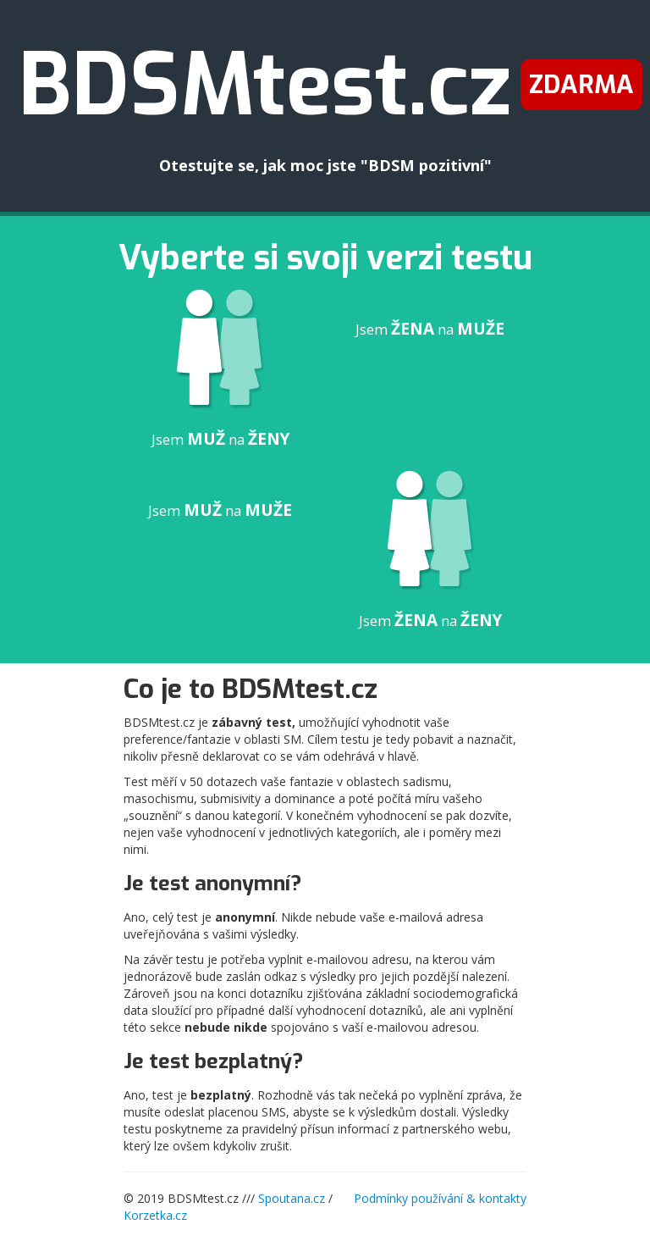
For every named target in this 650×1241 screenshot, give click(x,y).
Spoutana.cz (291, 1198)
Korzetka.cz (155, 1215)
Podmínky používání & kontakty (440, 1198)
